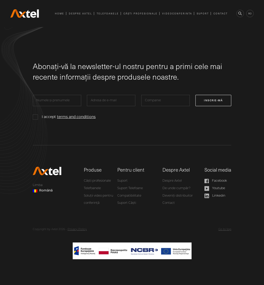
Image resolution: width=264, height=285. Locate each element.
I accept (69, 116)
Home (59, 13)
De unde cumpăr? (176, 188)
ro (250, 13)
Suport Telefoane (130, 188)
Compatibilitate (129, 195)
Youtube (214, 188)
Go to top (224, 229)
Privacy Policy (77, 229)
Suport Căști (126, 203)
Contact (220, 13)
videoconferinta (177, 13)
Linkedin (214, 196)
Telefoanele (108, 13)
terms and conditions (76, 116)
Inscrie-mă (213, 100)
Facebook (215, 181)
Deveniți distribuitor (177, 195)
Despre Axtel (80, 13)
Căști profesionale (140, 13)
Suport (203, 13)
